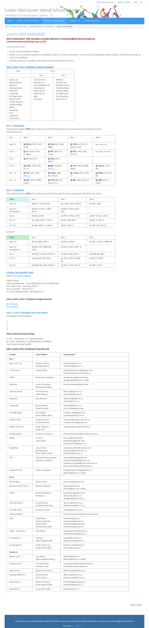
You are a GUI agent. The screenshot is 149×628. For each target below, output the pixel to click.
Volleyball (50, 26)
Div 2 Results (12, 306)
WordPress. (82, 626)
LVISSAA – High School (18, 26)
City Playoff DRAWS (22, 276)
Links (136, 2)
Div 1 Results (12, 304)
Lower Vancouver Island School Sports (42, 10)
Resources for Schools (106, 2)
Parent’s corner (124, 2)
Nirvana (74, 626)
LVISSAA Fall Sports (36, 26)
